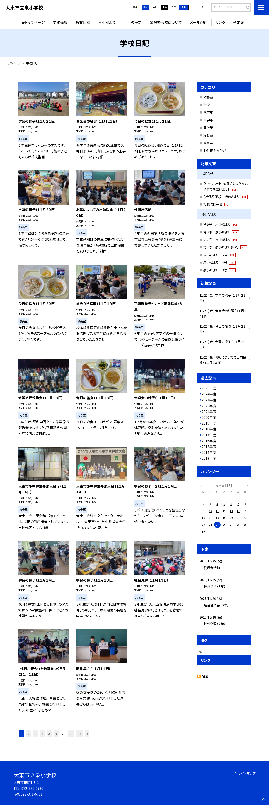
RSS (205, 676)
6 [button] (56, 733)
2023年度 (209, 399)
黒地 (164, 7)
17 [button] (71, 733)
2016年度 (209, 440)
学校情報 (60, 22)
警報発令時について (166, 22)
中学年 (208, 120)
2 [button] (29, 733)
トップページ (35, 22)
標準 (183, 7)
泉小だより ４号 (219, 262)
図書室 (208, 142)
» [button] (87, 733)
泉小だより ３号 (219, 270)
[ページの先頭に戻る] (263, 799)
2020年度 (209, 417)
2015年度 (209, 446)
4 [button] (42, 733)
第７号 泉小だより (221, 239)
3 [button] (35, 733)
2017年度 (209, 434)
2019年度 (209, 423)
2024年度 (209, 393)
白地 (155, 7)
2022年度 (209, 405)
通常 (145, 7)
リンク (220, 22)
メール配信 (198, 22)
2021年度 (209, 411)
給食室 (208, 135)
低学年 (208, 112)
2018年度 (209, 428)
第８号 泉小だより (221, 232)
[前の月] (200, 485)
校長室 (208, 97)
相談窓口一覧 (217, 204)
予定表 (238, 22)
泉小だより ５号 (219, 254)
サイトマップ (247, 773)
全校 (206, 104)
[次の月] (247, 485)
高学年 (208, 127)
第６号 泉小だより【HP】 (225, 247)
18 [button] (79, 733)
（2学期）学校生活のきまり (225, 196)
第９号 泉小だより (221, 224)
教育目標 (83, 22)
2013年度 (209, 458)
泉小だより (106, 22)
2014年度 (209, 452)
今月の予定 (133, 22)
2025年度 (209, 388)
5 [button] (49, 733)
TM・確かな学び (214, 150)
